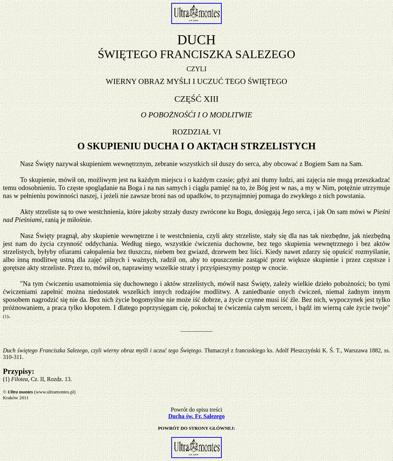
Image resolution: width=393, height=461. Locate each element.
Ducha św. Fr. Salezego (196, 416)
